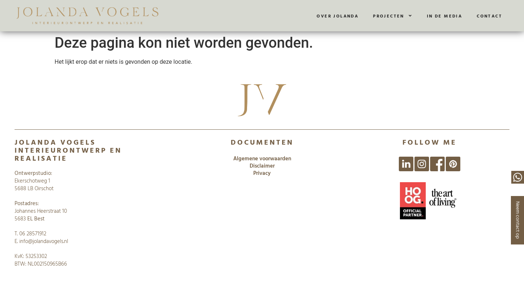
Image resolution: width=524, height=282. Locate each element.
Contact (489, 15)
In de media (444, 15)
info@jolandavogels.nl (43, 241)
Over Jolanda (337, 15)
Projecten (392, 15)
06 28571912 (32, 233)
